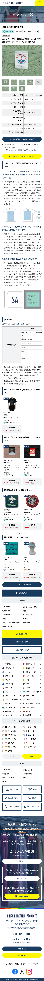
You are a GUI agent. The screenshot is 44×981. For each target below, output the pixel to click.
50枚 (22, 324)
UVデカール (27, 623)
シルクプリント (8, 607)
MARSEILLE (6, 35)
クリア (12, 756)
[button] (39, 61)
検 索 (32, 756)
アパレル (35, 31)
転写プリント (7, 611)
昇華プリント (7, 627)
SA (25, 107)
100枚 (28, 324)
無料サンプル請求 (22, 878)
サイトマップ (33, 964)
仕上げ (25, 619)
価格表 (22, 601)
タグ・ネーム (27, 31)
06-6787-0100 (24, 851)
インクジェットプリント (32, 607)
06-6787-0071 (24, 939)
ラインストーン (28, 615)
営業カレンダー (20, 964)
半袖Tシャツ (18, 31)
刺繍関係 (5, 774)
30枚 (17, 324)
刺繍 (24, 611)
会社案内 (9, 964)
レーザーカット (8, 615)
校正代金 (5, 324)
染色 (4, 619)
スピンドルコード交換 (10, 623)
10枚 (12, 324)
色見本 (22, 763)
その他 (4, 781)
